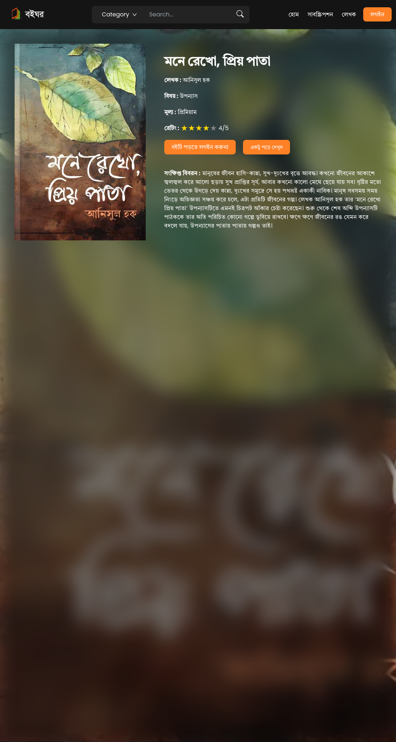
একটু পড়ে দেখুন (266, 147)
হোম (294, 14)
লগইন (377, 14)
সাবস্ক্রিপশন (320, 14)
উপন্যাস (181, 96)
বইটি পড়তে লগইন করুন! (200, 147)
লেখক (349, 14)
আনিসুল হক (187, 80)
